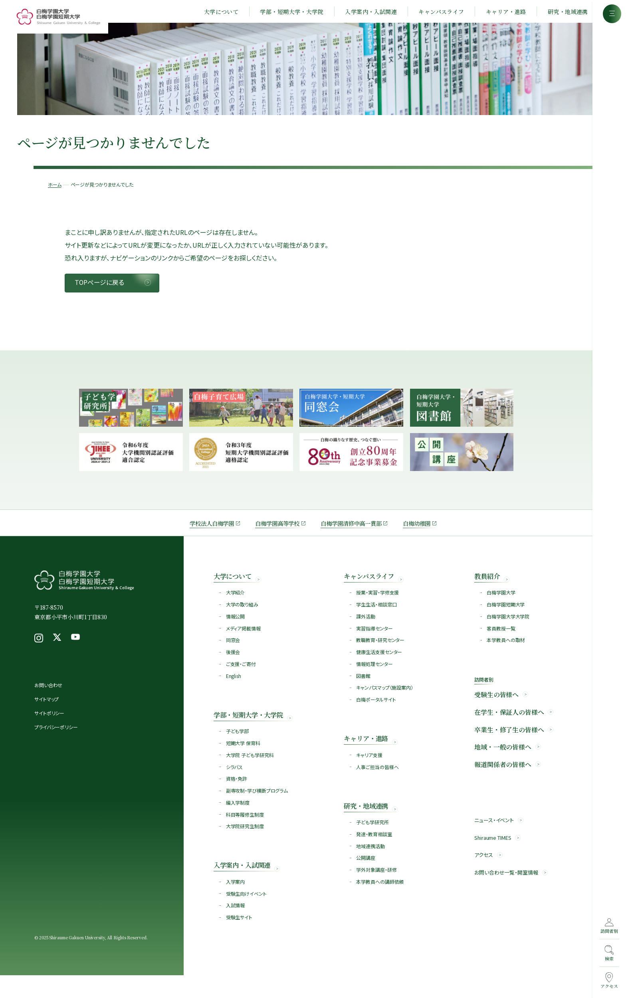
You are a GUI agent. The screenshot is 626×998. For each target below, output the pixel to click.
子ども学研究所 (373, 840)
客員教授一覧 (501, 639)
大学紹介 (236, 602)
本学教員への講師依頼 (380, 902)
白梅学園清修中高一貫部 (355, 531)
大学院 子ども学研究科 (250, 770)
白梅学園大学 (501, 602)
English (234, 689)
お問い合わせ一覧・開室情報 (508, 890)
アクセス (484, 872)
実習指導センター (375, 639)
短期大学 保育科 (243, 758)
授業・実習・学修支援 (378, 602)
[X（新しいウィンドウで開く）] (57, 647)
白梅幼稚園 (428, 531)
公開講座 (366, 877)
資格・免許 (237, 795)
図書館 (364, 689)
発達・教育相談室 (374, 852)
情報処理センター (375, 677)
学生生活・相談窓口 (377, 615)
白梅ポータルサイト (376, 714)
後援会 (233, 664)
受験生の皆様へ (496, 708)
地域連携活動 (371, 865)
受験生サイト (239, 939)
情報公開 (236, 627)
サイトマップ (46, 708)
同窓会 (233, 652)
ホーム (62, 174)
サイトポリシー (49, 722)
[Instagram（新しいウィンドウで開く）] (38, 647)
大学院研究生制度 (245, 845)
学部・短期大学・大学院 (285, 13)
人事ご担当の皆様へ (378, 783)
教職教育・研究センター (381, 652)
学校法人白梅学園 (200, 531)
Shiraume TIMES (495, 854)
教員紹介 (488, 585)
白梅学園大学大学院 (508, 627)
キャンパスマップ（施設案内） (385, 701)
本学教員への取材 (506, 652)
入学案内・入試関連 (364, 13)
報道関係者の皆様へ (502, 780)
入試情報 (236, 927)
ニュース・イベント (495, 836)
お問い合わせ (48, 694)
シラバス (235, 783)
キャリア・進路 (499, 13)
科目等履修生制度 (245, 832)
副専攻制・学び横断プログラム (257, 808)
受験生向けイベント (246, 914)
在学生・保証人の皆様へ (509, 726)
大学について (214, 13)
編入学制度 (238, 820)
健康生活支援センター (379, 664)
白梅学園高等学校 (273, 531)
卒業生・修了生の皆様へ (509, 744)
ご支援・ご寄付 (241, 677)
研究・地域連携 (561, 13)
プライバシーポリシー (56, 736)
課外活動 (366, 627)
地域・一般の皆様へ (502, 762)
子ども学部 (237, 746)
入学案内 (236, 902)
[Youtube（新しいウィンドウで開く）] (75, 647)
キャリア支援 (369, 770)
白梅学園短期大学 (506, 615)
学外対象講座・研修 (377, 890)
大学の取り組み (242, 615)
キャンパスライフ (434, 13)
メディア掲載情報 (243, 639)
